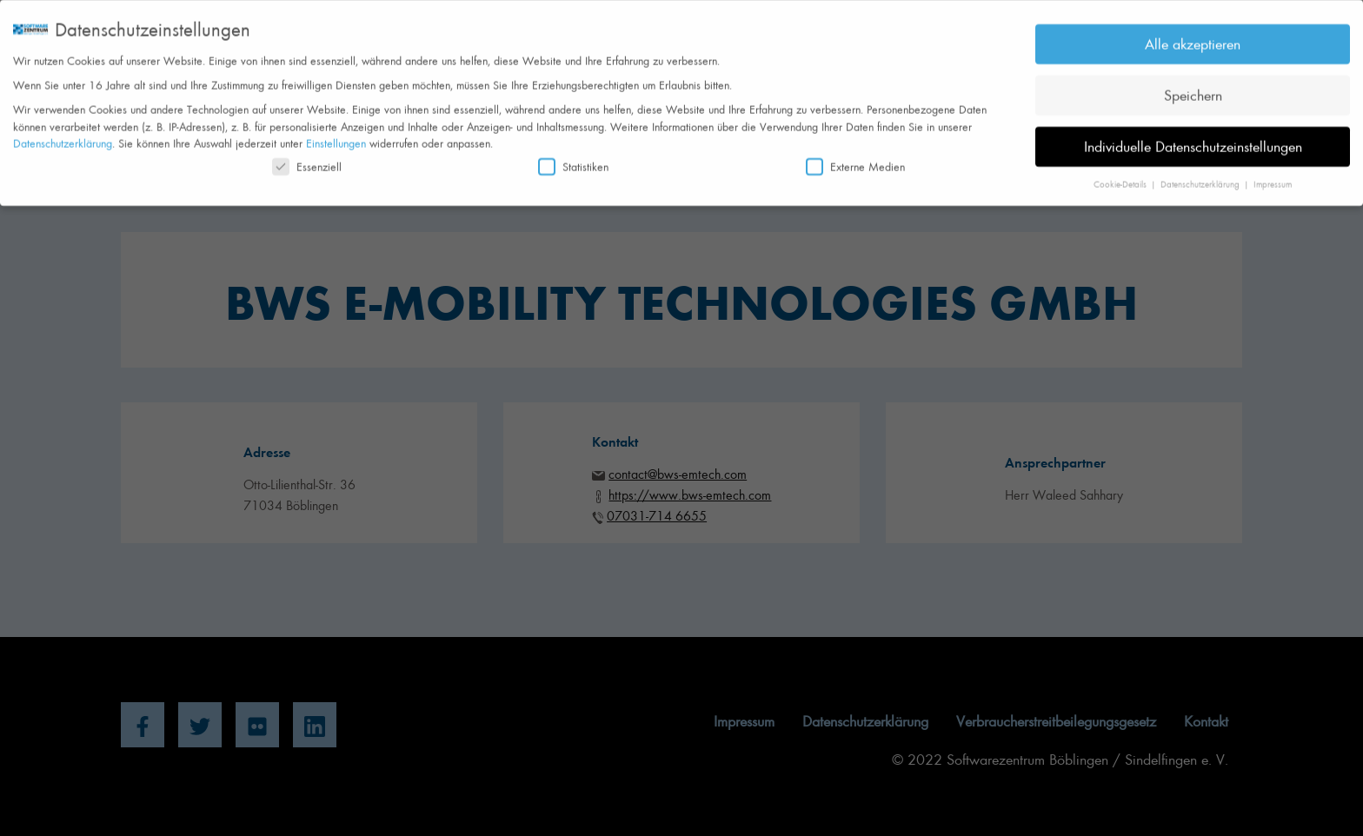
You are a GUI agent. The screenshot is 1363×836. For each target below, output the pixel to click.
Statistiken (573, 160)
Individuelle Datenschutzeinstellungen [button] (1193, 139)
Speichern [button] (1193, 88)
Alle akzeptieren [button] (1192, 37)
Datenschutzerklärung (62, 137)
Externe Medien (855, 160)
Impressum (1272, 178)
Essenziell (307, 160)
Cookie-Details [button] (1121, 178)
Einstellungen (336, 137)
